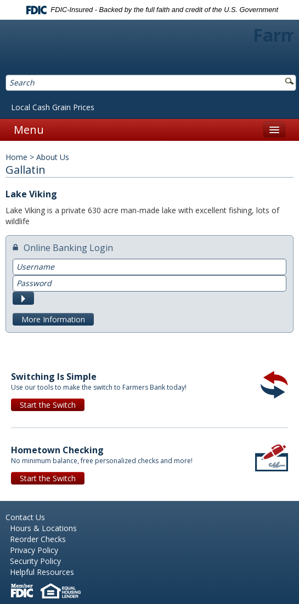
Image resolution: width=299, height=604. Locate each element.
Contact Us (25, 517)
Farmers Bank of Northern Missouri (149, 48)
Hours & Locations (43, 528)
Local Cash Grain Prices (52, 107)
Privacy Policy (34, 550)
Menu (29, 129)
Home (16, 157)
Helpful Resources (42, 572)
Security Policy (35, 561)
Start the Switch (48, 405)
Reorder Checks (38, 539)
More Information (53, 319)
